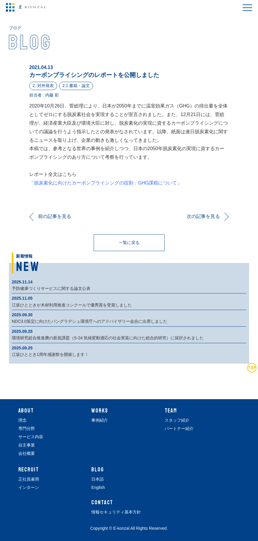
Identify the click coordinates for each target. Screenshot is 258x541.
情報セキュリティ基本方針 (116, 512)
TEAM (171, 410)
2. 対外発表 (43, 85)
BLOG (97, 469)
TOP (252, 368)
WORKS (99, 410)
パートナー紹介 (179, 428)
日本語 (97, 479)
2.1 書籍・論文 (76, 85)
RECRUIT (28, 469)
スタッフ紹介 (177, 420)
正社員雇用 (28, 479)
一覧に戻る (129, 242)
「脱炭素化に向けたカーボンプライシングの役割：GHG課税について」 (105, 182)
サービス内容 (30, 436)
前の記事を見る (54, 216)
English (98, 487)
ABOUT (26, 410)
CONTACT (102, 502)
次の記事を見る (203, 216)
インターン (28, 487)
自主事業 (26, 445)
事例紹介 (99, 420)
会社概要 (26, 453)
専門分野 (26, 428)
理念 (22, 420)
